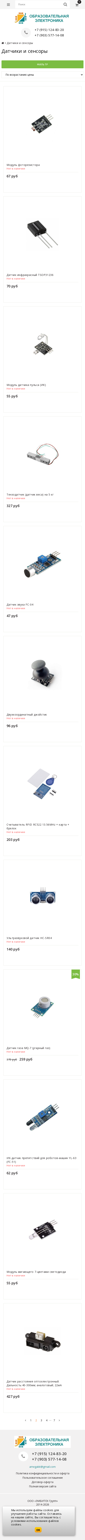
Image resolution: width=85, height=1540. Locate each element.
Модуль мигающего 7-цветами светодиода (36, 1272)
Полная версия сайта (42, 1486)
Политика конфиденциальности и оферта (42, 1473)
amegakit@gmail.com (42, 1466)
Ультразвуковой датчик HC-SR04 (29, 938)
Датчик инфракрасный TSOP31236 (30, 275)
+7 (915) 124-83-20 (49, 30)
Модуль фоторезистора (23, 165)
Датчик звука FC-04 (20, 604)
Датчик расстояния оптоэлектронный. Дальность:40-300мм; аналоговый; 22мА (34, 1383)
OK (38, 1530)
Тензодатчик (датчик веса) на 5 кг (30, 494)
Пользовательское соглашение (42, 1477)
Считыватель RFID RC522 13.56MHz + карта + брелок (38, 826)
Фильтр (42, 64)
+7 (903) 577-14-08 (49, 35)
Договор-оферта (42, 1482)
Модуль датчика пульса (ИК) (26, 385)
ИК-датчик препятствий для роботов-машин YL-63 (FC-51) (41, 1160)
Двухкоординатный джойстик (27, 714)
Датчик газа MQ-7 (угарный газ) (28, 1048)
